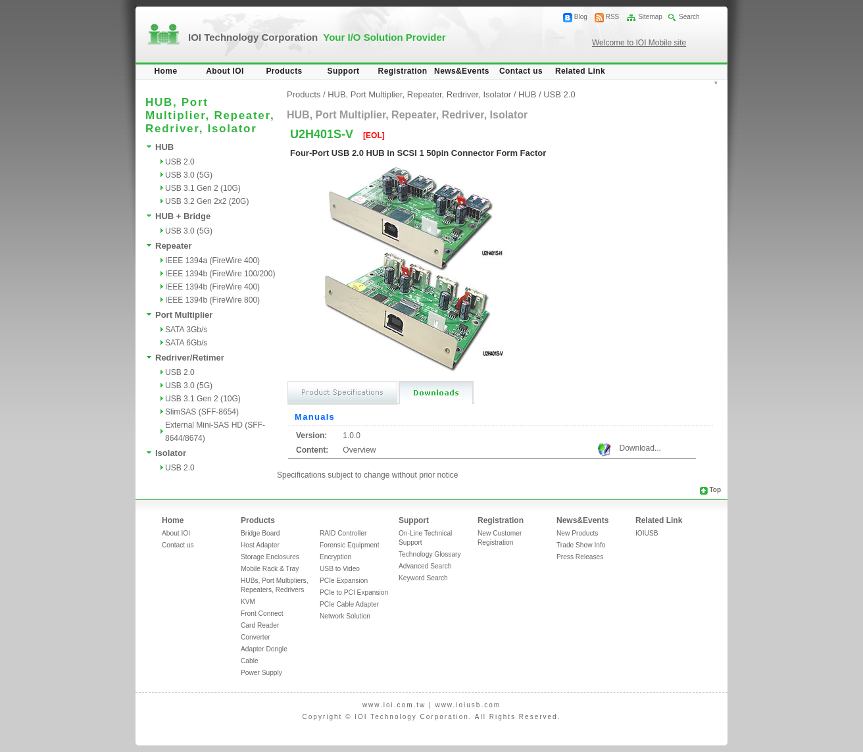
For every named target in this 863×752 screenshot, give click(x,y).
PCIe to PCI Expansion (354, 592)
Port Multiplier (183, 315)
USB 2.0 (180, 161)
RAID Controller (343, 533)
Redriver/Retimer (189, 358)
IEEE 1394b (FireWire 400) (212, 286)
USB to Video (340, 568)
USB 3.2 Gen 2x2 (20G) (207, 201)
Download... (639, 448)
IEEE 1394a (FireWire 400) (212, 260)
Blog (580, 16)
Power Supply (261, 672)
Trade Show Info (580, 545)
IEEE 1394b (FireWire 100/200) (220, 273)
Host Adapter (260, 545)
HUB (164, 147)
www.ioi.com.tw (394, 705)
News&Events (461, 71)
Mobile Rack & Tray (270, 568)
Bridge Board (260, 533)
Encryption (335, 557)
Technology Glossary (430, 554)
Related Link (580, 71)
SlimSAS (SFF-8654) (202, 411)
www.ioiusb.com (468, 705)
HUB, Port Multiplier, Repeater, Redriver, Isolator (419, 94)
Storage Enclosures (270, 557)
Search (689, 16)
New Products (577, 533)
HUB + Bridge (182, 216)
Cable (250, 660)
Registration (403, 71)
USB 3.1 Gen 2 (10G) (203, 188)
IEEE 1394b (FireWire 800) (212, 300)
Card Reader (260, 625)
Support (344, 71)
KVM (248, 601)
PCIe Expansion (344, 580)
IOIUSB (646, 533)
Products (284, 71)
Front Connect (262, 613)
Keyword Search (423, 578)
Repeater (173, 246)
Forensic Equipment (350, 545)
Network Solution (345, 616)
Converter (255, 637)
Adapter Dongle (264, 649)
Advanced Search (425, 566)
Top (715, 489)
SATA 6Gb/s (186, 342)
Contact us (521, 71)
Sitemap (650, 16)
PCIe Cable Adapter (349, 604)
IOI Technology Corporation (317, 37)
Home (166, 71)
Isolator (170, 453)
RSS (613, 16)
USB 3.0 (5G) (188, 175)
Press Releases (579, 557)
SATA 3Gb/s (186, 329)
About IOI (225, 71)
